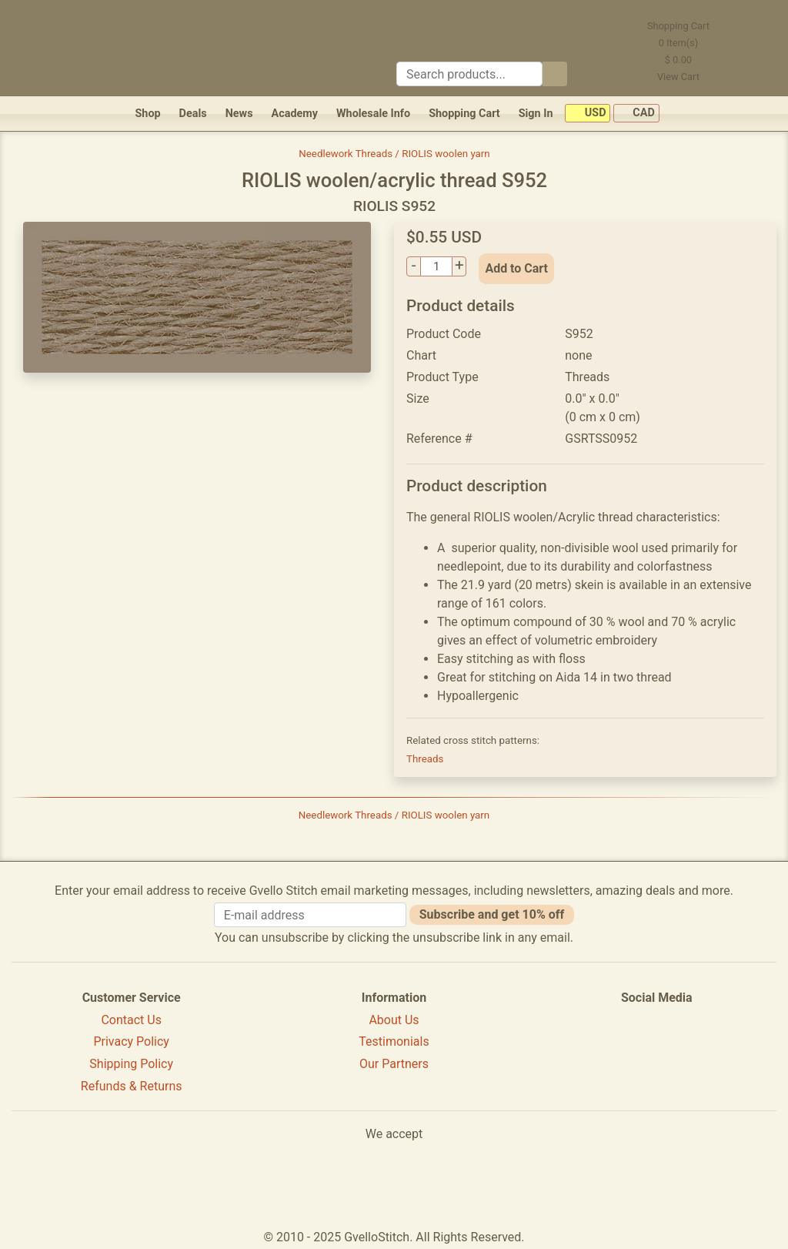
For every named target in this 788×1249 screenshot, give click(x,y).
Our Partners (394, 1063)
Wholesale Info (373, 113)
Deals (193, 113)
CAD (636, 113)
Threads (424, 759)
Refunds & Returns (131, 1086)
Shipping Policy (131, 1063)
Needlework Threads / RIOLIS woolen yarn (394, 153)
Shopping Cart (464, 113)
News (239, 113)
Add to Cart (516, 268)
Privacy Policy (131, 1041)
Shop (147, 113)
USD (587, 113)
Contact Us (131, 1020)
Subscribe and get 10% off (491, 914)
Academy (295, 113)
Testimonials (394, 1041)
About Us (394, 1020)
